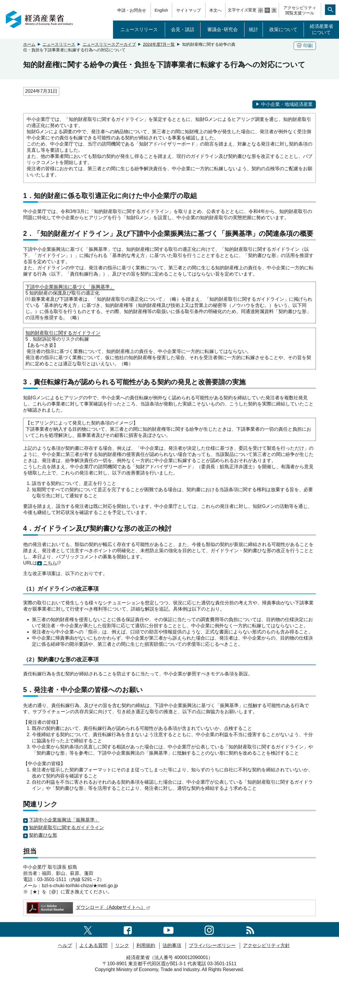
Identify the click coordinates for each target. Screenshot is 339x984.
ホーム (29, 44)
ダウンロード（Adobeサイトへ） (88, 907)
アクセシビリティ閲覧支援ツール (299, 10)
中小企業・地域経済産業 (284, 104)
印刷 (305, 45)
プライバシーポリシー (212, 945)
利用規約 (145, 945)
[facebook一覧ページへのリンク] (128, 929)
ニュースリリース (139, 29)
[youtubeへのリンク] (168, 929)
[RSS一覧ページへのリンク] (250, 929)
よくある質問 (93, 945)
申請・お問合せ (131, 10)
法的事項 (171, 945)
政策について (283, 29)
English (161, 10)
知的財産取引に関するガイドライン (66, 827)
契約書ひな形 (43, 835)
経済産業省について (321, 29)
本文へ (215, 10)
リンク (122, 945)
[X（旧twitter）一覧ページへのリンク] (88, 929)
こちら (50, 562)
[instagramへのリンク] (209, 929)
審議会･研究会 (222, 29)
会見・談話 (182, 29)
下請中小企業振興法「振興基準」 (64, 819)
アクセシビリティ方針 (266, 945)
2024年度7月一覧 (159, 44)
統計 (253, 29)
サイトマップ (188, 10)
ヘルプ (65, 945)
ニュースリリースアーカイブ (109, 44)
